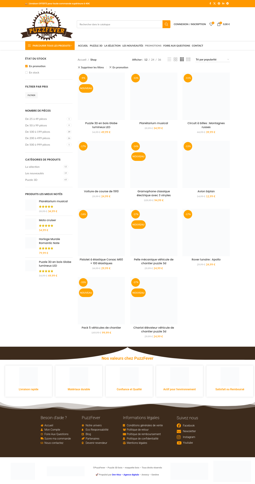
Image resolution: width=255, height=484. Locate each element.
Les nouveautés (34, 173)
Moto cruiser (47, 221)
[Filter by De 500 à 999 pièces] (45, 145)
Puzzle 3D (31, 180)
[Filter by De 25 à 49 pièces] (45, 119)
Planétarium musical (53, 202)
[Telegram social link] (227, 3)
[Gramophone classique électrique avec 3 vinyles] (153, 165)
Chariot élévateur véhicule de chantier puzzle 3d (153, 330)
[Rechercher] (123, 24)
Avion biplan (206, 192)
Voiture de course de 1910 (101, 192)
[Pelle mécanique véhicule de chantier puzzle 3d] (153, 233)
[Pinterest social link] (219, 3)
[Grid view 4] (188, 59)
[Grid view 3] (182, 59)
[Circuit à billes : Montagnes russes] (206, 96)
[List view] (169, 59)
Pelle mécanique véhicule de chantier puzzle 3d (153, 262)
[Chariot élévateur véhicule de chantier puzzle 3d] (153, 301)
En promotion (37, 66)
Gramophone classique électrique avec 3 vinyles (154, 193)
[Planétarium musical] (153, 96)
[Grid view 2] (175, 59)
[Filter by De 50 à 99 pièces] (45, 125)
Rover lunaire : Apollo (206, 260)
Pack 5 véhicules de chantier (101, 328)
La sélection (32, 166)
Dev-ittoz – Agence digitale (125, 475)
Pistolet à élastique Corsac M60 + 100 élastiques (101, 262)
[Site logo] (46, 24)
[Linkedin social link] (223, 3)
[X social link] (214, 3)
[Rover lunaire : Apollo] (206, 233)
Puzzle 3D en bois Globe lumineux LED (55, 264)
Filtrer (31, 95)
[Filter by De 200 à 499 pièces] (45, 138)
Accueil (82, 59)
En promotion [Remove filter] (120, 67)
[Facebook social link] (210, 3)
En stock (34, 72)
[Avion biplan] (206, 165)
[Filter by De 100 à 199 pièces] (45, 132)
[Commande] (212, 59)
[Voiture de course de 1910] (101, 165)
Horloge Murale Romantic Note (49, 241)
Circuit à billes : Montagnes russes (206, 125)
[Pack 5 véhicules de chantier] (101, 301)
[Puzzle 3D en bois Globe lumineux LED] (101, 96)
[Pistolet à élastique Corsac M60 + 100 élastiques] (101, 233)
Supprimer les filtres (92, 67)
